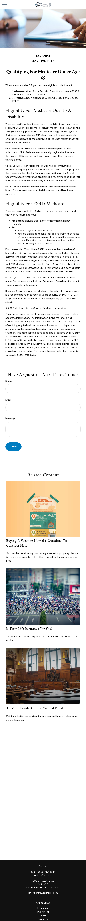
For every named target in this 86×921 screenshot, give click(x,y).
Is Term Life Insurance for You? (29, 628)
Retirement (43, 908)
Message (10, 418)
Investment (43, 911)
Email (8, 399)
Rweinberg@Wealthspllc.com (43, 892)
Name (8, 381)
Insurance (43, 918)
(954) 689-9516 (46, 872)
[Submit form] (13, 446)
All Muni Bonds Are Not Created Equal (34, 708)
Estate (43, 915)
